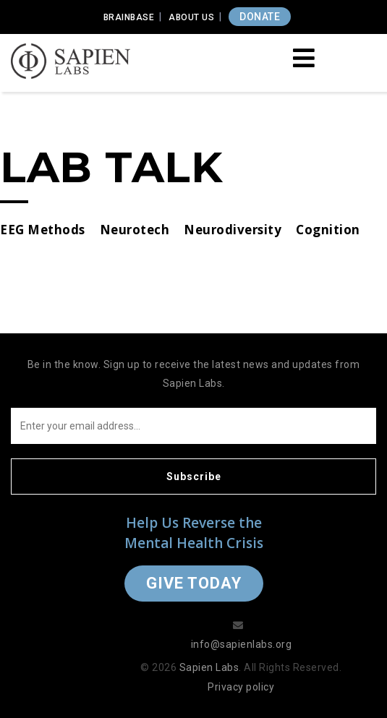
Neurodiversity (232, 229)
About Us (191, 17)
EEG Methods (42, 229)
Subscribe (193, 476)
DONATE (259, 16)
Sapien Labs (209, 667)
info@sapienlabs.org (241, 644)
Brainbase (129, 17)
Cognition (328, 229)
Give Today (194, 583)
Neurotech (135, 229)
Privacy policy (241, 687)
